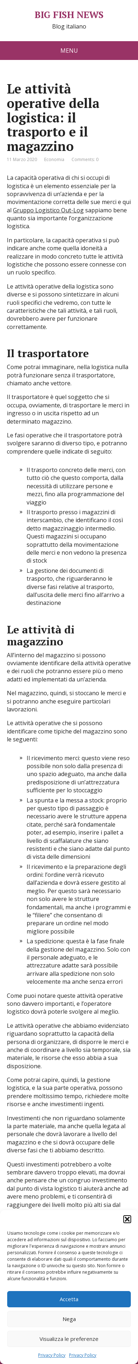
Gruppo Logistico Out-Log (48, 210)
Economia (54, 159)
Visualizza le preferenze (69, 1338)
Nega (69, 1318)
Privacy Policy (51, 1355)
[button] (127, 1219)
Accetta (69, 1299)
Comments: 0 (85, 159)
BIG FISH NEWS (68, 15)
